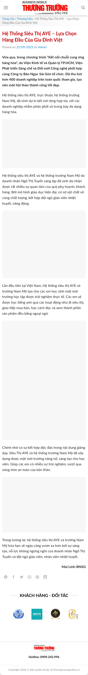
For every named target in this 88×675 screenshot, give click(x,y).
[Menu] (6, 7)
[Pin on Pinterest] (37, 577)
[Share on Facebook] (13, 577)
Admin (42, 47)
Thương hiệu (25, 18)
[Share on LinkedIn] (45, 577)
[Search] (83, 7)
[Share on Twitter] (21, 577)
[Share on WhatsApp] (5, 577)
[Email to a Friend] (29, 577)
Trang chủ (8, 18)
